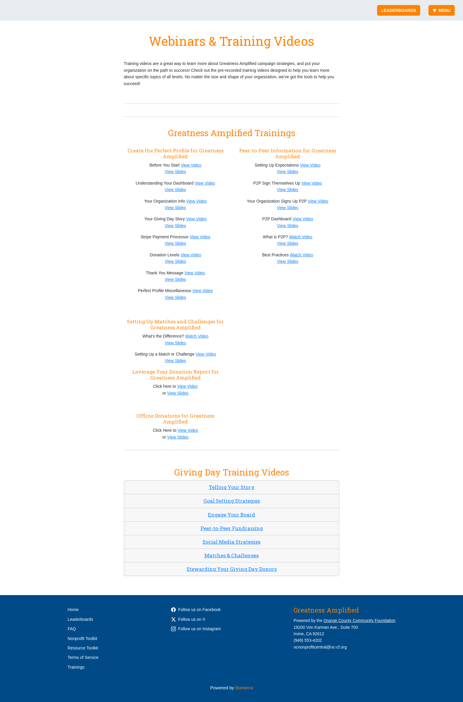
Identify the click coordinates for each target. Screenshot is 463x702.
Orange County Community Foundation (359, 620)
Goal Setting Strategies (231, 500)
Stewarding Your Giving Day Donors (232, 569)
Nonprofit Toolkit (82, 638)
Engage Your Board (231, 514)
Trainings (76, 667)
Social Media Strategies (231, 541)
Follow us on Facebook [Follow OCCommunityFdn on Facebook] (196, 609)
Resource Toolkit (83, 648)
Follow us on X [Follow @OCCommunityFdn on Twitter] (188, 619)
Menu (442, 10)
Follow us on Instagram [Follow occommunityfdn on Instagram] (196, 628)
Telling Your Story (232, 487)
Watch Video (300, 236)
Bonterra (244, 687)
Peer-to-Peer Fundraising (231, 528)
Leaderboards (398, 10)
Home (73, 609)
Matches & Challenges (231, 555)
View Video (191, 165)
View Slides (175, 171)
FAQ (72, 628)
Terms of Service (83, 657)
